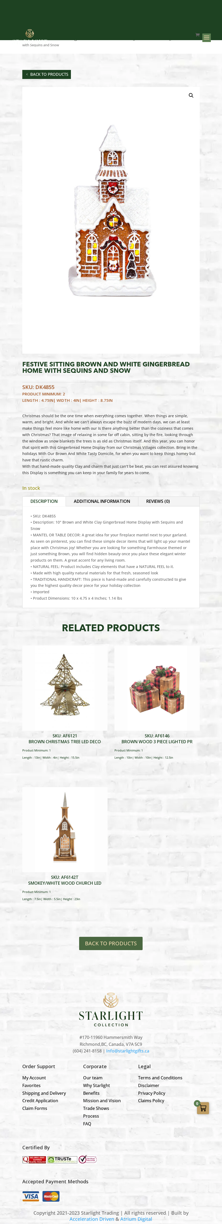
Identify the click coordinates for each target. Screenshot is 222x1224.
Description (44, 501)
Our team (93, 1078)
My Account (34, 1078)
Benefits (91, 1093)
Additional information (102, 501)
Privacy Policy (151, 1093)
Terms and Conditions (160, 1078)
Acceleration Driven (92, 1219)
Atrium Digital (136, 1219)
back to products (49, 74)
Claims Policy (151, 1101)
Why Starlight (96, 1085)
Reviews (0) (158, 501)
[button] (191, 95)
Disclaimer (148, 1085)
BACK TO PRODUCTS (111, 943)
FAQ (87, 1124)
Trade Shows (96, 1108)
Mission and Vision (102, 1101)
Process (91, 1116)
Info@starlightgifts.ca (127, 1051)
